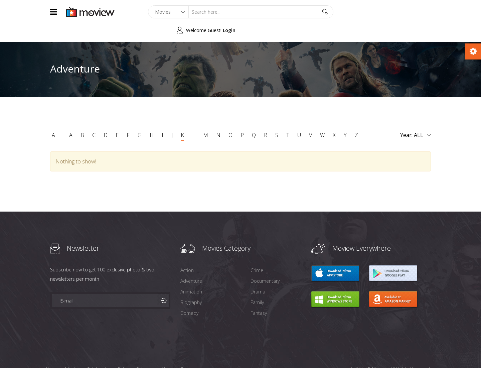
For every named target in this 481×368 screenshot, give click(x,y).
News (167, 351)
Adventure (191, 262)
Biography (191, 284)
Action (187, 252)
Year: (415, 117)
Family (257, 284)
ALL (56, 116)
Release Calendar (136, 351)
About (51, 351)
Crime (257, 252)
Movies (72, 351)
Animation (191, 273)
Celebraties (99, 351)
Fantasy (259, 294)
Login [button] (424, 12)
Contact (188, 351)
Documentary (265, 262)
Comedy (189, 294)
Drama (258, 273)
